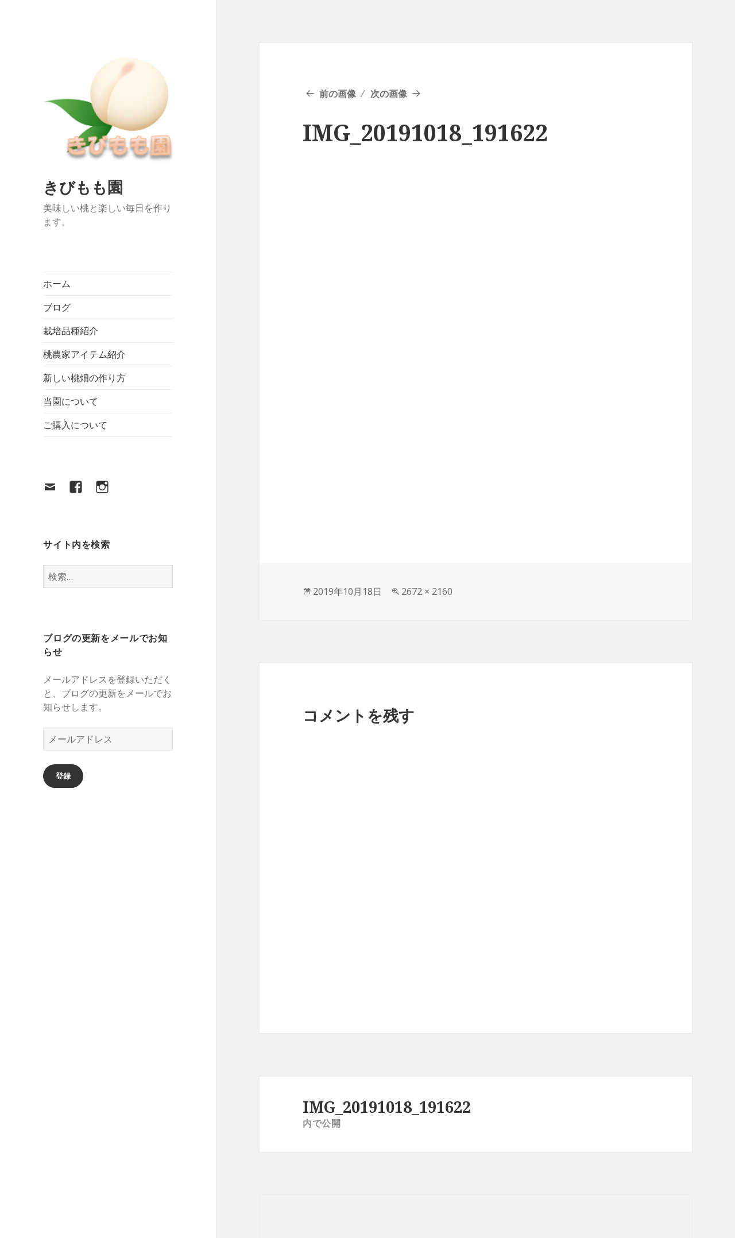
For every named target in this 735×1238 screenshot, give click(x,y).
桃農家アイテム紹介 (84, 354)
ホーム (57, 283)
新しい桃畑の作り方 (84, 378)
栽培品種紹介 (70, 330)
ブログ (57, 307)
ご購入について (75, 425)
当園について (70, 401)
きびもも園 (83, 187)
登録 (63, 776)
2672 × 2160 (426, 591)
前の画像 (337, 93)
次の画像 (388, 93)
